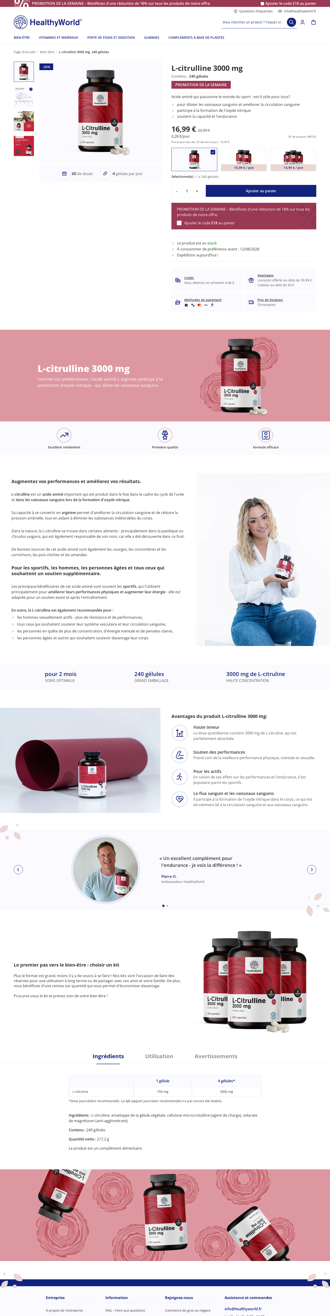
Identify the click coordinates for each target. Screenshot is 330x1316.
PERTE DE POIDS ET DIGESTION (111, 37)
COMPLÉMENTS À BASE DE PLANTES (196, 37)
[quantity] (187, 191)
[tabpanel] (165, 1107)
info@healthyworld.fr (297, 11)
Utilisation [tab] (159, 1056)
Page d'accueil (25, 52)
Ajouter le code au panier (290, 3)
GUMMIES (151, 37)
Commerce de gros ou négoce (188, 1310)
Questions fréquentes (253, 11)
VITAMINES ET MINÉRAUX (58, 37)
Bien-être (47, 52)
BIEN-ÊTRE (22, 37)
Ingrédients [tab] (108, 1056)
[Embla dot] (163, 906)
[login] (302, 22)
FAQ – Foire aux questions (125, 1310)
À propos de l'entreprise (64, 1310)
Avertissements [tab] (216, 1056)
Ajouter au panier (261, 190)
